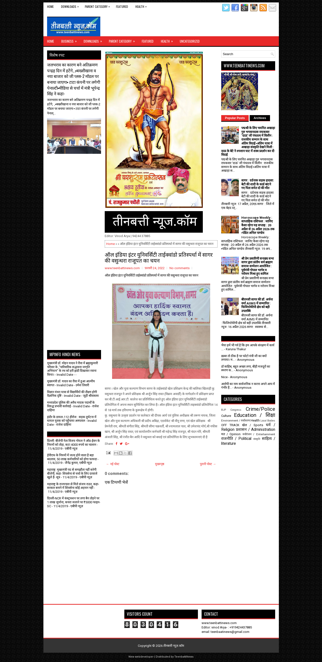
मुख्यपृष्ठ (159, 464)
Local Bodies (267, 420)
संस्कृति (256, 439)
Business (70, 40)
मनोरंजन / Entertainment (259, 434)
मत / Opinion (231, 434)
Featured (122, 6)
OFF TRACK (230, 425)
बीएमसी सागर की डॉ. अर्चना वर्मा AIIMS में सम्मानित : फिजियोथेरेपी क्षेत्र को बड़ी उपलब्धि (257, 305)
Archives (260, 118)
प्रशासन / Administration (255, 429)
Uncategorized (190, 41)
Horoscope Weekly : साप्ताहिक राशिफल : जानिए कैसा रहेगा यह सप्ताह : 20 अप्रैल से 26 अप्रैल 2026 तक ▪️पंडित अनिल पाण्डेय (257, 225)
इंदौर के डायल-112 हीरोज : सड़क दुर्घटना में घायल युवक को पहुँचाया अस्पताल (71, 419)
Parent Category (98, 5)
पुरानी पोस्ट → (208, 464)
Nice (224, 377)
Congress (235, 409)
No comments (179, 268)
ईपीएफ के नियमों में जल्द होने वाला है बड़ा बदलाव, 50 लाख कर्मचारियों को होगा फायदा (72, 457)
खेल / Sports (252, 425)
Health (142, 5)
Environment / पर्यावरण (235, 420)
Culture (226, 416)
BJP (223, 409)
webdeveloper (144, 656)
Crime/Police (260, 409)
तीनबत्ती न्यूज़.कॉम (173, 646)
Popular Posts (235, 118)
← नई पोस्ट (112, 464)
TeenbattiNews (183, 656)
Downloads (71, 5)
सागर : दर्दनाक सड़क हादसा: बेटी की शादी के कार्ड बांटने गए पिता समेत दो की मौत (257, 184)
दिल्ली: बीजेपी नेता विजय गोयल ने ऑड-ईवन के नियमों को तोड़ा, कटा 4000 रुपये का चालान (73, 442)
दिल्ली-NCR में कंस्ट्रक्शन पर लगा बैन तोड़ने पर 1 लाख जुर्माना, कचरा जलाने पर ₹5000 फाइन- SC (73, 502)
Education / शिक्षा (254, 415)
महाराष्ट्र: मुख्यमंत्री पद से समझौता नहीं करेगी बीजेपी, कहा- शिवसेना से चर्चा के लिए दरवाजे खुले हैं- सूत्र (72, 473)
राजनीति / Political (236, 438)
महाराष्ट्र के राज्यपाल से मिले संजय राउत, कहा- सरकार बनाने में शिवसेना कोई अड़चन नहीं (73, 486)
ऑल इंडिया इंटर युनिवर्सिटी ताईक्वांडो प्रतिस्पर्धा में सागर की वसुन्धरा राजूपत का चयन (159, 257)
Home (50, 6)
